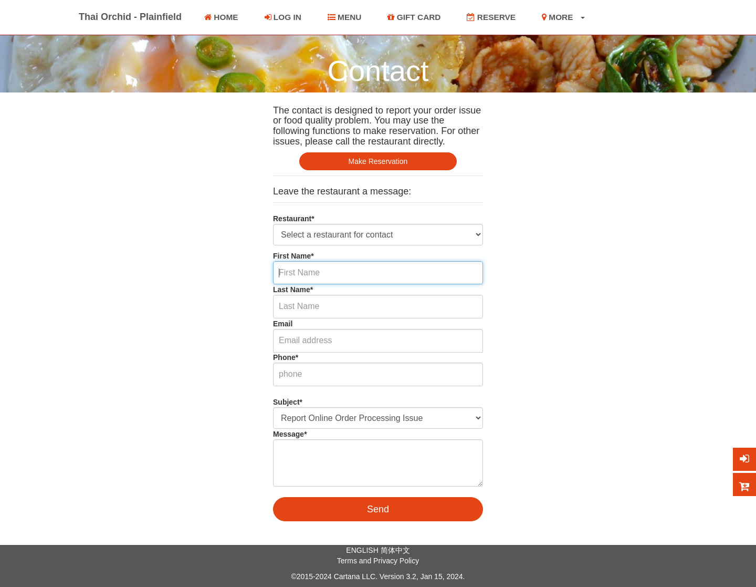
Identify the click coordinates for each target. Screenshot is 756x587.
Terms (347, 561)
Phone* (285, 357)
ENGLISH (362, 550)
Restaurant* (293, 218)
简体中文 (395, 550)
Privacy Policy (396, 561)
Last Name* (293, 289)
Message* (290, 434)
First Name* (293, 256)
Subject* (287, 402)
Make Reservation (378, 161)
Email (282, 324)
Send (378, 509)
